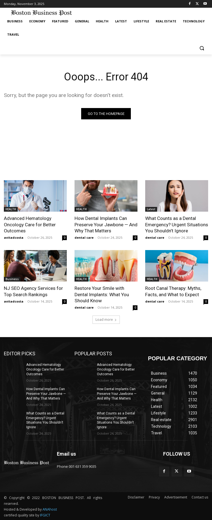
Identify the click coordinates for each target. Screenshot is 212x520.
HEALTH (11, 209)
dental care (84, 237)
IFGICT (45, 514)
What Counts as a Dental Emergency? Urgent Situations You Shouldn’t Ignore (176, 224)
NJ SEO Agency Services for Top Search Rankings (33, 291)
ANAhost (50, 508)
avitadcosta (13, 237)
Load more (106, 319)
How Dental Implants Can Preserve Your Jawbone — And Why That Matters (106, 224)
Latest (151, 209)
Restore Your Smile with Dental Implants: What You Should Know (102, 294)
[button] (201, 47)
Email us (66, 453)
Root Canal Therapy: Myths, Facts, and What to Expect (173, 291)
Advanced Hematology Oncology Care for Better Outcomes (30, 224)
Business (12, 279)
